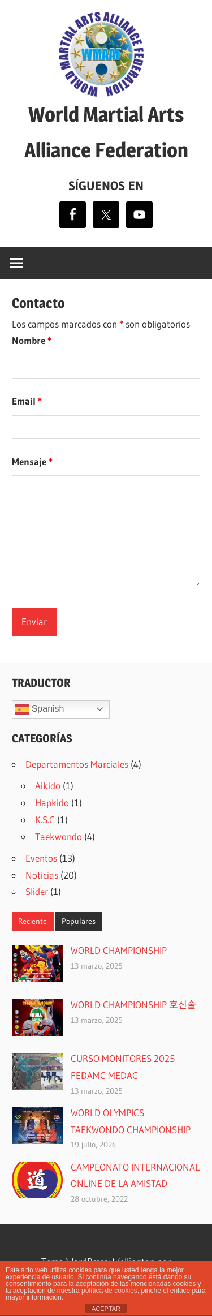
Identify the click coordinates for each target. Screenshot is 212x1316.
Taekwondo (58, 836)
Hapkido (52, 802)
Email (27, 401)
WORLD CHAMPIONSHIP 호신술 (133, 1004)
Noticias (41, 875)
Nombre (31, 340)
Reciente (32, 921)
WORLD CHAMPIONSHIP (119, 950)
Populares (79, 921)
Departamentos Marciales (76, 764)
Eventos (41, 858)
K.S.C (45, 819)
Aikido (47, 786)
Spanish (39, 709)
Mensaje (32, 461)
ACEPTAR (106, 1308)
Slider (36, 891)
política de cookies (109, 1291)
